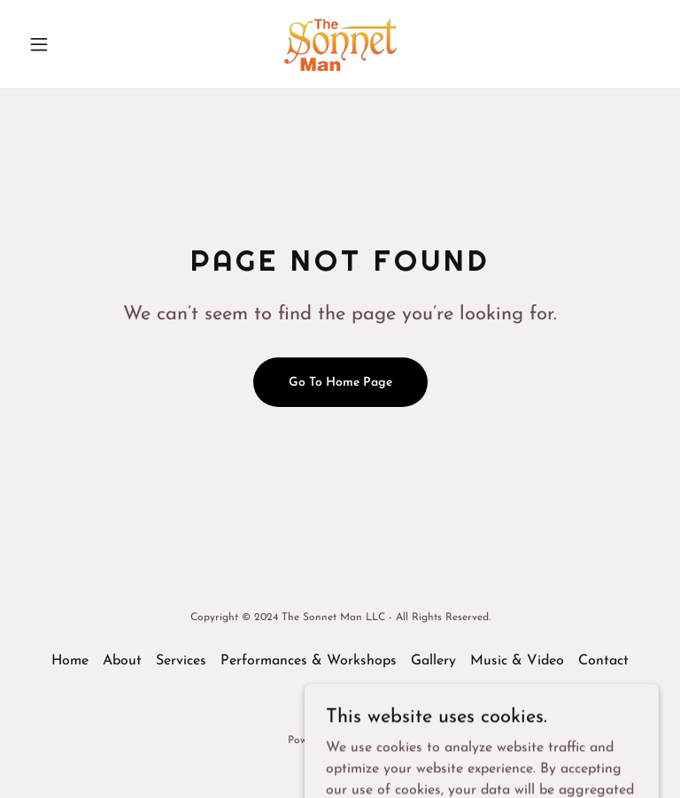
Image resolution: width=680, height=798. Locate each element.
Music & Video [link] (517, 661)
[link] (340, 44)
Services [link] (181, 661)
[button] (69, 44)
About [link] (122, 661)
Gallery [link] (433, 661)
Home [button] (70, 661)
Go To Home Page (340, 382)
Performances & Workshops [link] (308, 661)
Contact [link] (603, 661)
